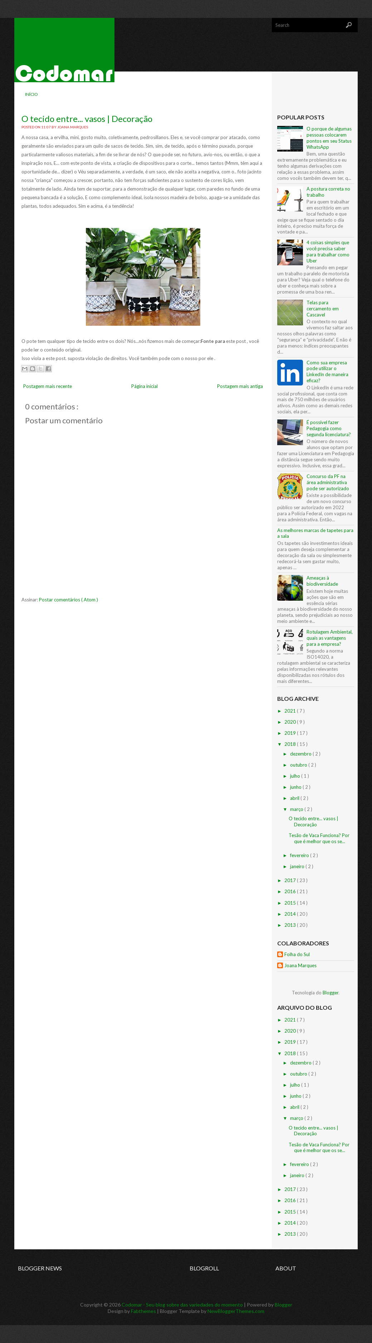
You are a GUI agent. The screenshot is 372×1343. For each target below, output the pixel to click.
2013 (290, 925)
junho (296, 787)
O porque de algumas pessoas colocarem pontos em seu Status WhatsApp (329, 138)
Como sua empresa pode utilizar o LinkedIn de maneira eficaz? (327, 372)
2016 (290, 891)
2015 (290, 903)
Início (31, 94)
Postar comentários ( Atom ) (68, 599)
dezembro (301, 754)
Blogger (330, 992)
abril (295, 798)
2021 (290, 711)
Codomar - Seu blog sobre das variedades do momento (183, 1305)
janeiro (297, 866)
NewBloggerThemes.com (235, 1311)
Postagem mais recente (47, 386)
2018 (290, 744)
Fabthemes (144, 1311)
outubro (299, 765)
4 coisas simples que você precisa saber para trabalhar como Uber (328, 252)
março (297, 809)
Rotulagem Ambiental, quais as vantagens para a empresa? (330, 638)
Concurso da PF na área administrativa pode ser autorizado (328, 482)
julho (295, 776)
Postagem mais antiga (240, 386)
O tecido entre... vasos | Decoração (86, 118)
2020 (290, 722)
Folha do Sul (297, 954)
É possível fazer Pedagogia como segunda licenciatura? (329, 428)
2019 (290, 733)
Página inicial (144, 386)
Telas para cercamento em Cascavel (323, 309)
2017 (290, 880)
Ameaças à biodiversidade (322, 581)
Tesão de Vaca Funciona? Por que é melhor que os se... (319, 838)
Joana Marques (300, 965)
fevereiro (300, 855)
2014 (290, 914)
